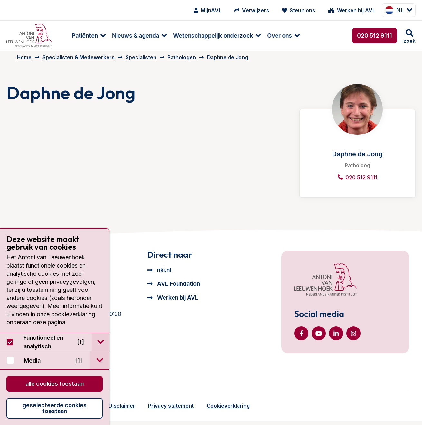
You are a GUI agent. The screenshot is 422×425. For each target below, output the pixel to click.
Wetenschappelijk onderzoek (206, 35)
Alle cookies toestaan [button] (54, 383)
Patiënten (77, 35)
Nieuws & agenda (128, 35)
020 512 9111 (374, 35)
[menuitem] (78, 36)
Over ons (272, 35)
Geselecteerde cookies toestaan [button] (55, 408)
